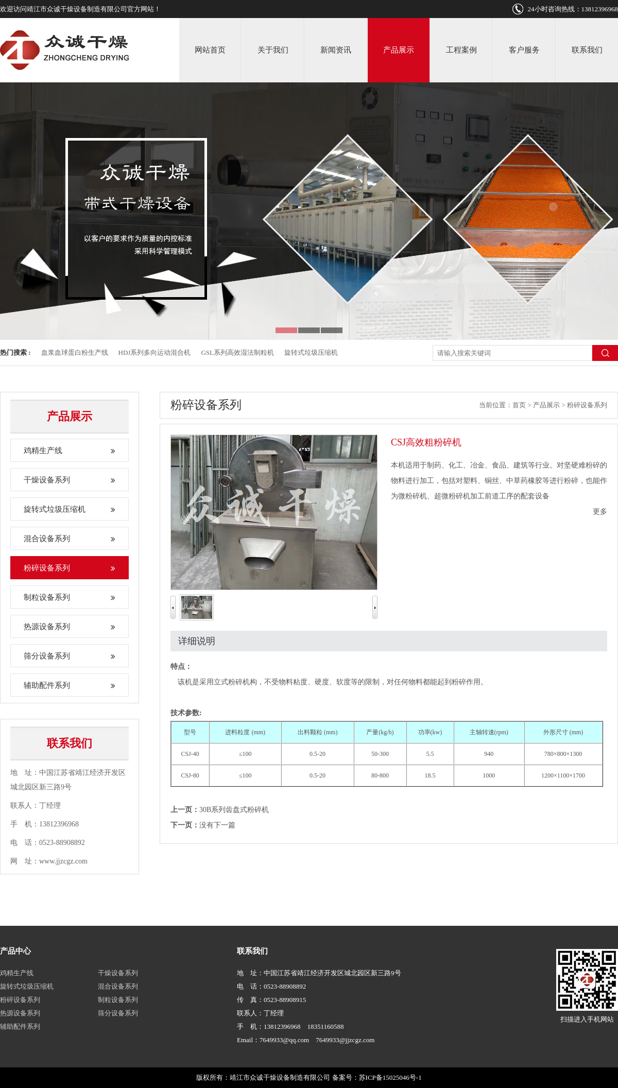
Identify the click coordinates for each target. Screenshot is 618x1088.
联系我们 (587, 50)
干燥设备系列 (69, 480)
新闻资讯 (335, 50)
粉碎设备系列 (69, 568)
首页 (519, 405)
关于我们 (273, 50)
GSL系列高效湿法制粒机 (237, 352)
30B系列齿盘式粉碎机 (234, 810)
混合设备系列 (69, 538)
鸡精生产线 (69, 450)
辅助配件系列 (69, 685)
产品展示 (398, 50)
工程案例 (461, 50)
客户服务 (524, 50)
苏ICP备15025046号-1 (390, 1077)
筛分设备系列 (69, 656)
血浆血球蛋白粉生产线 (74, 352)
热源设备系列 (69, 626)
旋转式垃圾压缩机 (311, 352)
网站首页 (210, 50)
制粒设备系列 (69, 597)
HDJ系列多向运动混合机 (154, 352)
